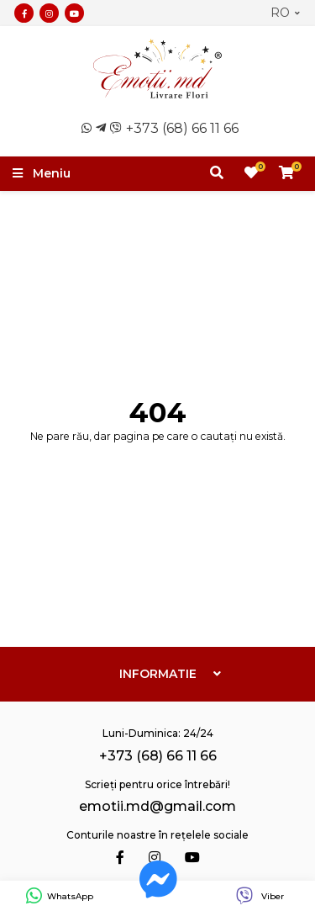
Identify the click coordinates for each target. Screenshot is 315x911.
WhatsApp (59, 896)
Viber (260, 896)
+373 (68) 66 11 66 (182, 128)
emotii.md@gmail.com (157, 806)
